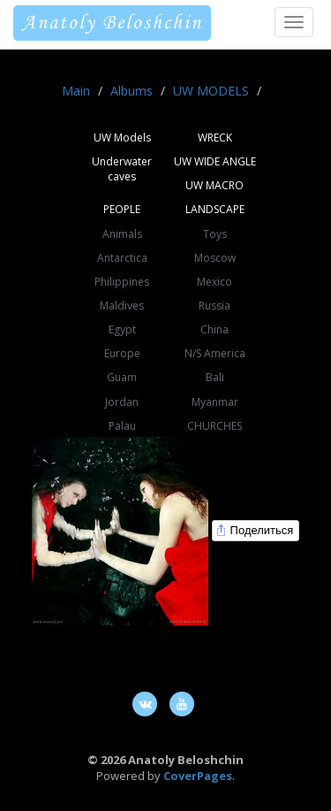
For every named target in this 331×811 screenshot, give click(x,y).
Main (76, 90)
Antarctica (122, 257)
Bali (215, 377)
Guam (122, 377)
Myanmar (215, 401)
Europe (122, 353)
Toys (215, 233)
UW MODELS (211, 90)
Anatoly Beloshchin (112, 22)
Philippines (121, 281)
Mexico (214, 281)
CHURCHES (214, 425)
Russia (214, 305)
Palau (122, 425)
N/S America (214, 353)
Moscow (215, 257)
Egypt (122, 329)
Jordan (122, 401)
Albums (131, 90)
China (214, 329)
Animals (122, 233)
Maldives (122, 305)
